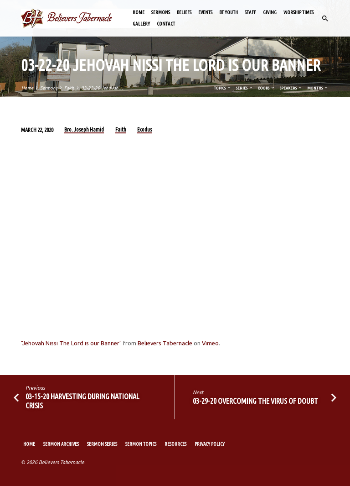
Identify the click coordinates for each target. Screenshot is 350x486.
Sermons (160, 12)
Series (244, 87)
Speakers (291, 87)
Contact (166, 23)
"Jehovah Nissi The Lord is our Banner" (71, 343)
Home (138, 12)
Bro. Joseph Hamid (84, 129)
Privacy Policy (210, 444)
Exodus (144, 129)
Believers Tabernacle (165, 343)
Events (205, 12)
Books (266, 87)
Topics (223, 87)
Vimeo (210, 343)
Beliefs (184, 12)
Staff (250, 12)
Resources (175, 444)
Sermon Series (102, 444)
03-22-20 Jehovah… (102, 87)
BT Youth (228, 12)
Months (318, 87)
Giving (270, 12)
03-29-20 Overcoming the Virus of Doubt (255, 400)
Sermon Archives (61, 444)
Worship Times (298, 12)
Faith (69, 87)
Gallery (141, 23)
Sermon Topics (140, 444)
